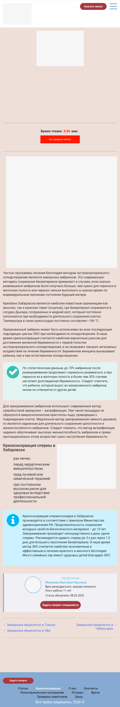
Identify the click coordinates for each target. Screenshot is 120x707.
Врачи (95, 692)
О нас (72, 688)
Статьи (23, 688)
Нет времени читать (60, 139)
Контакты (91, 688)
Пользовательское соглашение (42, 692)
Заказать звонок (93, 6)
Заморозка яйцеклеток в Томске (31, 625)
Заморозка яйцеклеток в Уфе (28, 630)
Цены (79, 696)
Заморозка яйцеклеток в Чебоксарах (94, 626)
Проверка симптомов (52, 696)
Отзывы (77, 692)
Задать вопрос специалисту (60, 605)
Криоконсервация (48, 688)
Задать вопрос (18, 680)
